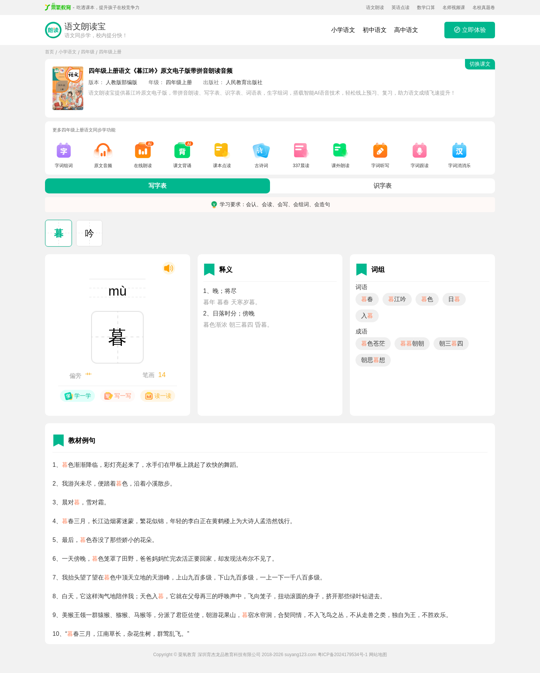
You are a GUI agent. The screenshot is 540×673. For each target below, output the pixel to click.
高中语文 (406, 30)
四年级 (87, 51)
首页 (49, 51)
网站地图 (378, 654)
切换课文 (480, 64)
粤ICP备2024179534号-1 (343, 654)
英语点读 (401, 7)
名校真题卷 (483, 7)
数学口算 (426, 7)
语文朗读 (375, 7)
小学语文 (343, 30)
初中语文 (375, 30)
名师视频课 (453, 7)
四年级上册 (110, 51)
